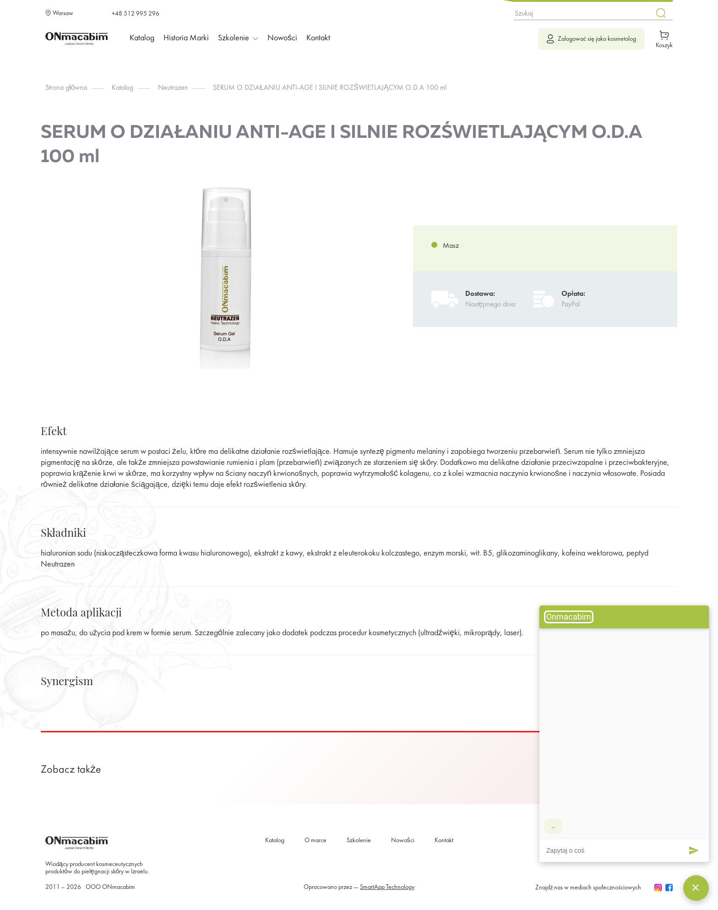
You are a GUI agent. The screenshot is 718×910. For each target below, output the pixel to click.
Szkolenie (359, 841)
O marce (315, 841)
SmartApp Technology (387, 887)
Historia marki (186, 38)
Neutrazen (173, 88)
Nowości (282, 38)
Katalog (142, 38)
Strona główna (66, 88)
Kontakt (318, 38)
